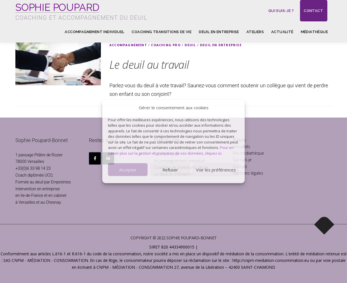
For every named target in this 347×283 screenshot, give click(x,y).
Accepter (128, 170)
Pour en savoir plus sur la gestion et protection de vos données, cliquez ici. (171, 150)
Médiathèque (314, 32)
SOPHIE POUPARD (57, 7)
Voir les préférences (216, 170)
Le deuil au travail (149, 64)
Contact (313, 11)
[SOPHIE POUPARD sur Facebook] (95, 158)
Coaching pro (165, 45)
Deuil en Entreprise (221, 45)
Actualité (282, 32)
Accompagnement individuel (94, 32)
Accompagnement (128, 45)
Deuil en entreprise (219, 32)
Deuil (190, 45)
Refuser (170, 170)
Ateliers (255, 32)
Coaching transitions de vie (161, 32)
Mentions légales (248, 173)
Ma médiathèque (248, 153)
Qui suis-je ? (281, 11)
